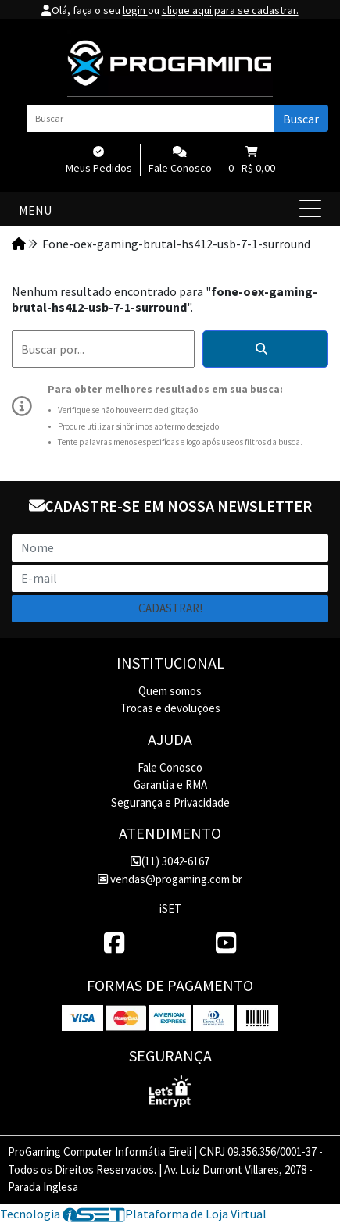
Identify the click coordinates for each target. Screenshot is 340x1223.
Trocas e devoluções (170, 708)
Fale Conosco (170, 767)
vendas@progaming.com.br (170, 879)
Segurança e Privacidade (170, 802)
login (135, 10)
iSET (170, 908)
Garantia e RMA (170, 784)
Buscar (301, 119)
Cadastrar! (170, 608)
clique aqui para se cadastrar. (230, 10)
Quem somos (170, 690)
